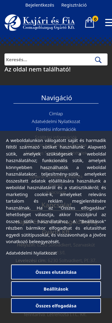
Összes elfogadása (56, 306)
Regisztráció (74, 5)
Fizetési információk (56, 129)
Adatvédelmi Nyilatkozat (56, 121)
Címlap (56, 113)
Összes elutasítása (56, 272)
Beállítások (56, 289)
